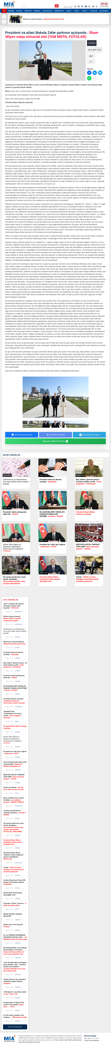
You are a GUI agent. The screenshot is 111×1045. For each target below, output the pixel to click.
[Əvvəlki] (4, 17)
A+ (91, 56)
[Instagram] (82, 6)
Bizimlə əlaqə (68, 7)
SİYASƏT (19, 11)
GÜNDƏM (11, 11)
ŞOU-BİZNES (104, 11)
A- (91, 62)
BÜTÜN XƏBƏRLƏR (15, 1027)
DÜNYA (84, 11)
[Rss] (96, 6)
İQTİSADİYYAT (47, 11)
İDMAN (69, 11)
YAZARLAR (93, 11)
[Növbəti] (4, 22)
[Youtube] (85, 6)
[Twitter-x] (78, 6)
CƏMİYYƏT (28, 11)
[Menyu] (4, 11)
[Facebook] (75, 6)
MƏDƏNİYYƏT (59, 11)
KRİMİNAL (37, 11)
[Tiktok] (89, 6)
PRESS (76, 11)
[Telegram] (93, 6)
